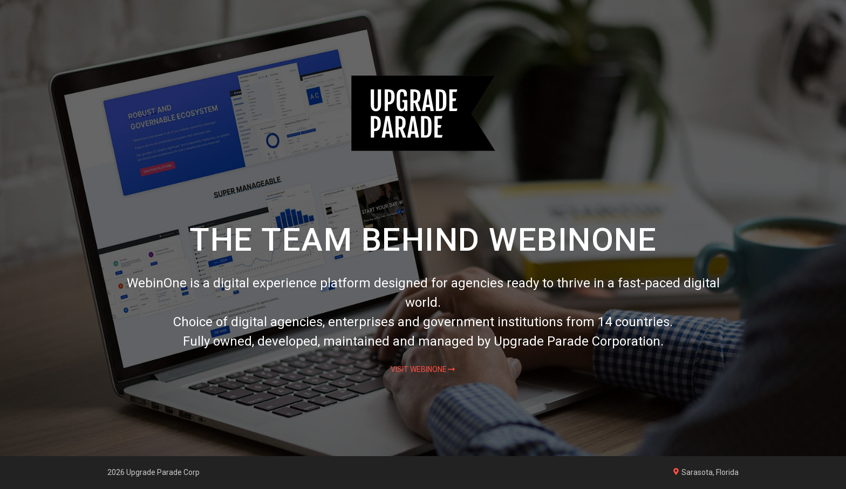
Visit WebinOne (419, 369)
